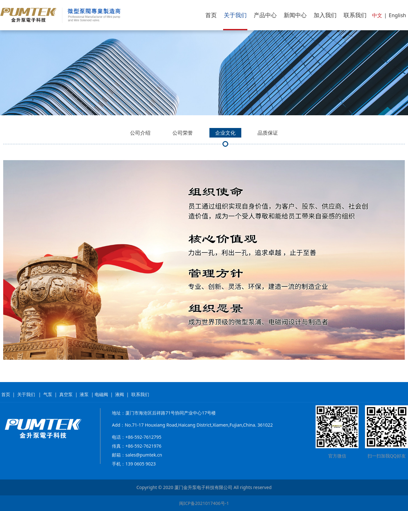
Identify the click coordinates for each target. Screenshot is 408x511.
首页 (211, 15)
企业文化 (225, 132)
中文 (377, 15)
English (397, 15)
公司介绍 (140, 132)
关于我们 (235, 15)
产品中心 (265, 15)
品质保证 (268, 132)
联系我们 (355, 15)
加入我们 (325, 15)
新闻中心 (295, 15)
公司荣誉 (182, 132)
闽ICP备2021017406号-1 (204, 503)
